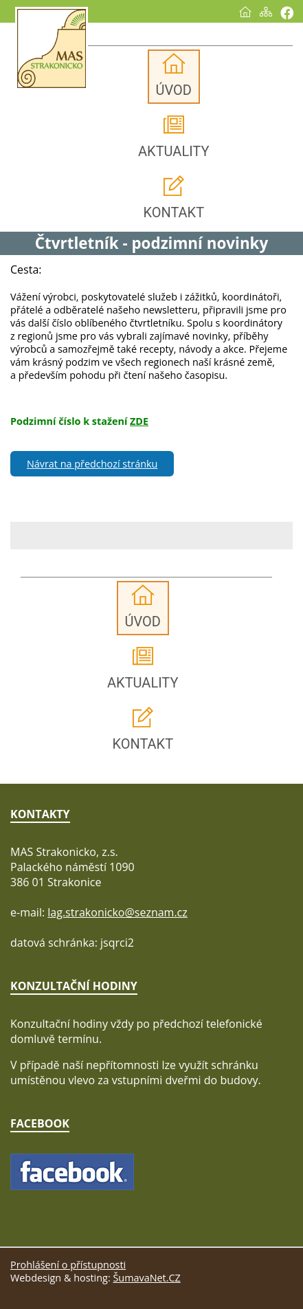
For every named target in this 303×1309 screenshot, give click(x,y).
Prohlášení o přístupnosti (68, 1264)
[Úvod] (245, 11)
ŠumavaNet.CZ (146, 1277)
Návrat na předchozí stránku (92, 463)
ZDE (139, 421)
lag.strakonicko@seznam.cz (117, 912)
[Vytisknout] (286, 12)
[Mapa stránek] (266, 11)
